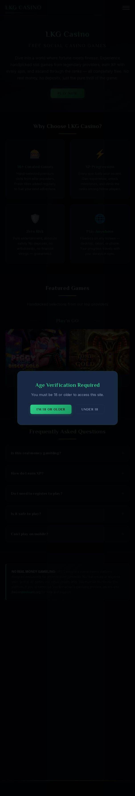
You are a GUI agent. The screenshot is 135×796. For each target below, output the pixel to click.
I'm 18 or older (51, 409)
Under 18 (90, 409)
